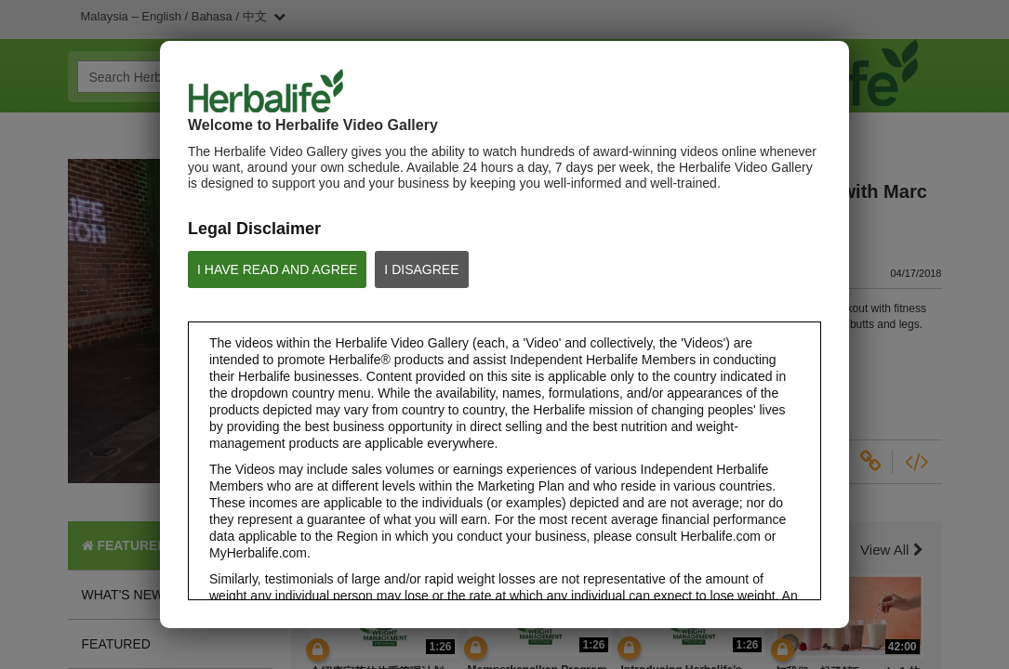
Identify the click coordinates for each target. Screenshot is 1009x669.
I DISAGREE (421, 269)
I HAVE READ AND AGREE (277, 269)
